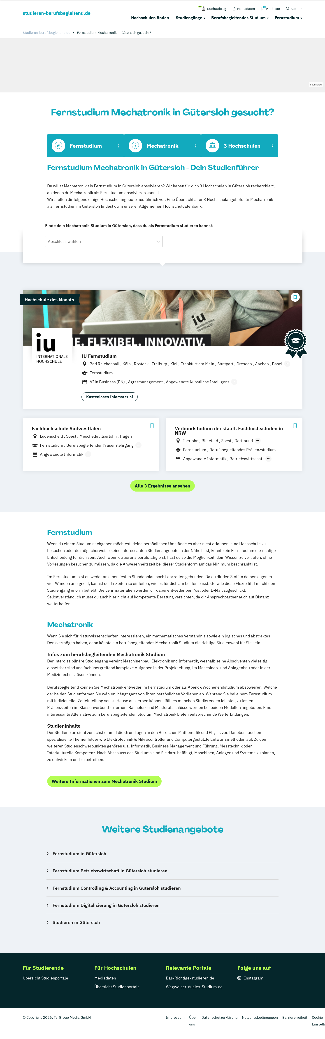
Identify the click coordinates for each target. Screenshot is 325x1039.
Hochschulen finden (150, 17)
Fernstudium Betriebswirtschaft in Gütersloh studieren (110, 871)
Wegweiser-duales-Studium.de (194, 986)
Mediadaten (105, 978)
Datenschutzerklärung (219, 1017)
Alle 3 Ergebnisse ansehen (162, 486)
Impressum (175, 1017)
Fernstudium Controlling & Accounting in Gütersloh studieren (117, 888)
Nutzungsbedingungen (260, 1017)
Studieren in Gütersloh (76, 922)
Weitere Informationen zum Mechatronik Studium (104, 781)
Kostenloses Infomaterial (109, 396)
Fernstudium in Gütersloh (79, 854)
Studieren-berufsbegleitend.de (46, 32)
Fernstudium (287, 17)
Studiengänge (189, 17)
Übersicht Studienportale (45, 978)
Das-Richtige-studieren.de (190, 978)
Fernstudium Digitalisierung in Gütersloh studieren (106, 905)
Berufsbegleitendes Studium (238, 17)
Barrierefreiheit (294, 1017)
